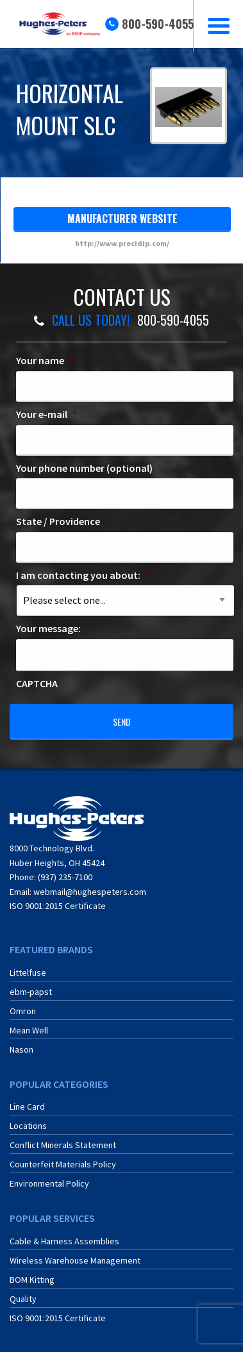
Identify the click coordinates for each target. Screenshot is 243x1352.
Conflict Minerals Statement (63, 1145)
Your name (45, 360)
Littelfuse (28, 972)
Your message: (48, 628)
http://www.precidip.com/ (122, 243)
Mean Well (29, 1030)
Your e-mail (46, 414)
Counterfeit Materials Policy (63, 1164)
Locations (28, 1125)
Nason (21, 1049)
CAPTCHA (37, 683)
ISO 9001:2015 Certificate (58, 906)
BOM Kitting (32, 1279)
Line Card (27, 1106)
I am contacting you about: (83, 575)
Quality (23, 1299)
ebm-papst (31, 991)
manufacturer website (122, 218)
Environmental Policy (49, 1183)
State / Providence (63, 521)
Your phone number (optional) (84, 468)
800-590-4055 (158, 23)
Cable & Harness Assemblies (64, 1241)
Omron (23, 1011)
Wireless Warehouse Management (75, 1260)
